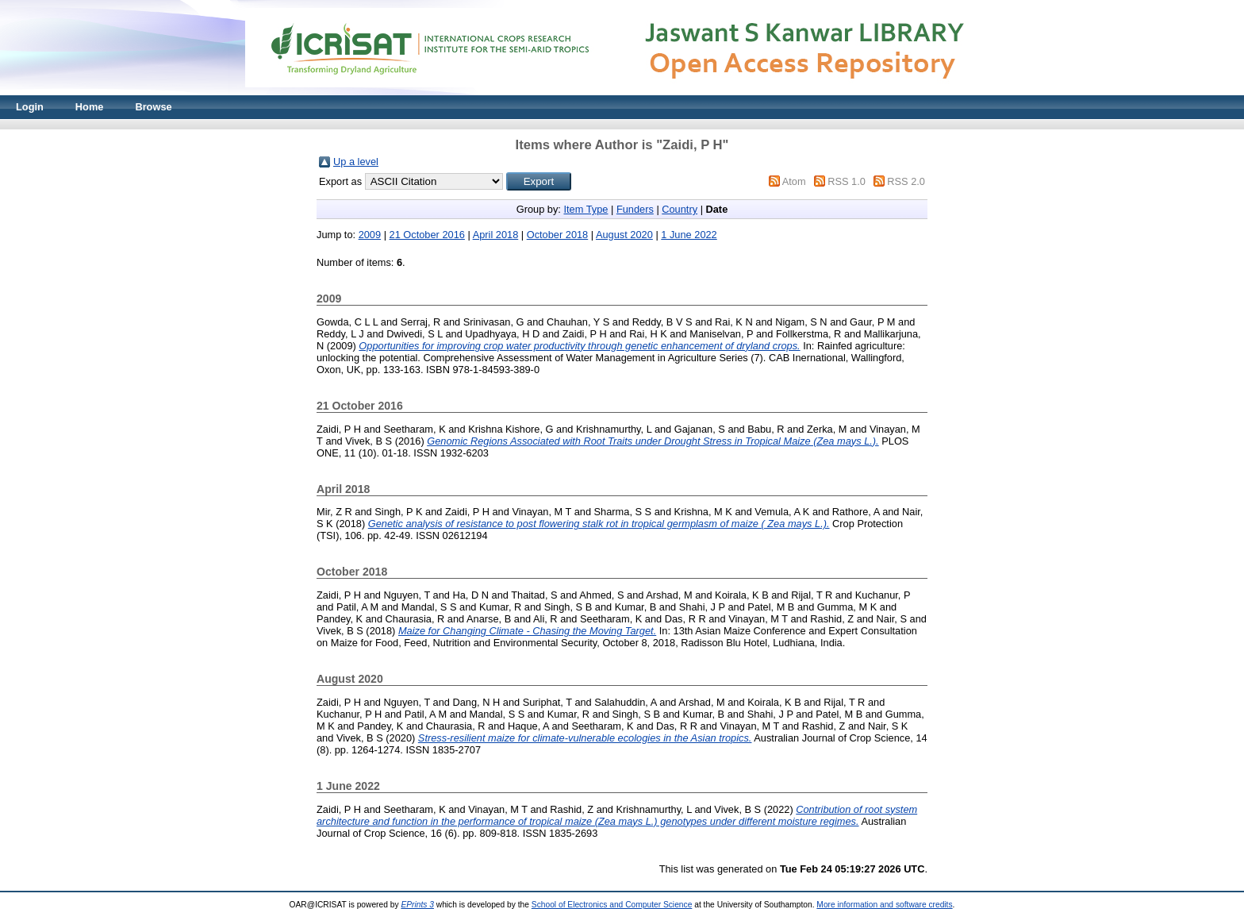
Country (679, 209)
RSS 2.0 (906, 181)
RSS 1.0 (846, 181)
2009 (370, 235)
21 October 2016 (427, 235)
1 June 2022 (688, 235)
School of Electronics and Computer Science (612, 904)
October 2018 (558, 235)
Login (30, 107)
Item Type (585, 209)
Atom (794, 181)
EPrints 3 (417, 904)
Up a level (355, 162)
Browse (153, 107)
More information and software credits (884, 904)
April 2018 (496, 235)
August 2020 (624, 235)
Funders (635, 209)
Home (89, 107)
